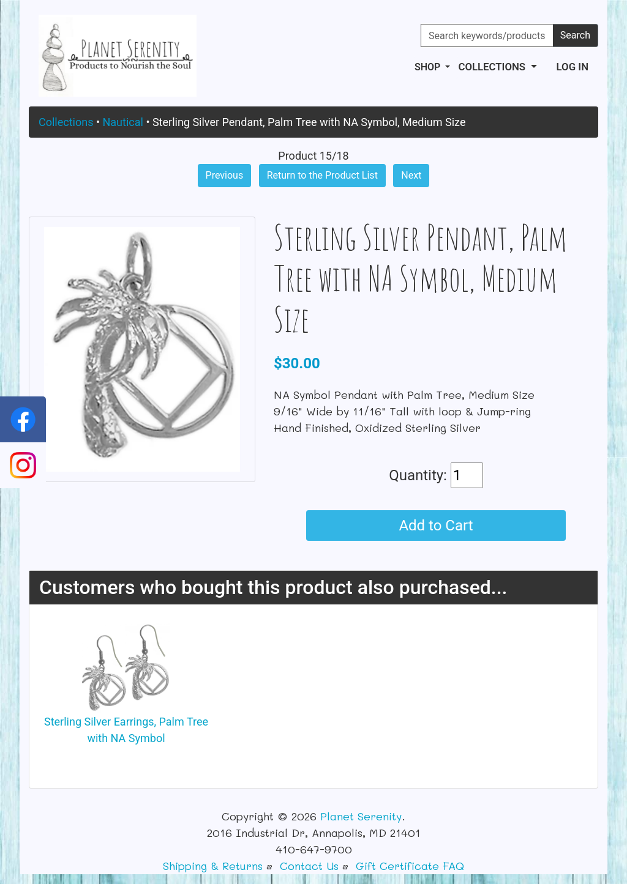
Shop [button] (429, 67)
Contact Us (309, 865)
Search (575, 35)
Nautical (122, 122)
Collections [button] (493, 67)
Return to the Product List (322, 175)
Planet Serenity (361, 816)
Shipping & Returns (213, 865)
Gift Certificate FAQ (410, 865)
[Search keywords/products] (487, 35)
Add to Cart (436, 525)
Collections (66, 122)
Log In (572, 67)
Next (411, 175)
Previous (225, 175)
